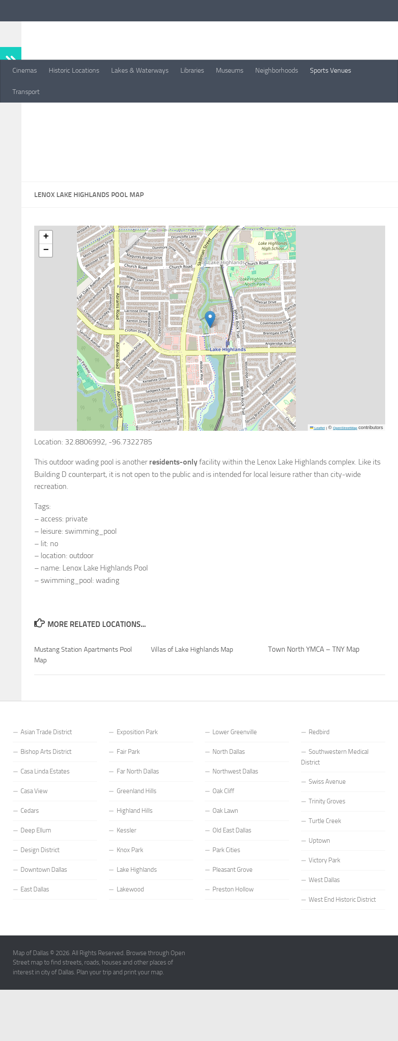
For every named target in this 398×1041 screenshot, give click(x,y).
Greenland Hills (136, 846)
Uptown (319, 896)
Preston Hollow (233, 945)
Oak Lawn (225, 866)
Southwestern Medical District (335, 812)
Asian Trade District (46, 787)
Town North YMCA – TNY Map (314, 704)
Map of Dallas (64, 29)
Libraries (192, 70)
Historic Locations (74, 70)
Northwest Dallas (235, 827)
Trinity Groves (327, 857)
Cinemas (24, 70)
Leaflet (317, 483)
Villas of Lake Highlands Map (194, 704)
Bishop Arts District (46, 807)
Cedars (30, 866)
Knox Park (130, 905)
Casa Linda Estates (45, 827)
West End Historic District (342, 955)
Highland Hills (135, 866)
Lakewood (130, 945)
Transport (26, 92)
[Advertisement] (209, 170)
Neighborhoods (276, 70)
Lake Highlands (137, 925)
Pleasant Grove (232, 925)
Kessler (126, 886)
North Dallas (228, 807)
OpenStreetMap (345, 483)
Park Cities (226, 905)
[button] (210, 375)
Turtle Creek (325, 876)
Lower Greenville (234, 787)
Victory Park (324, 916)
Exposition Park (137, 787)
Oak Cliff (223, 846)
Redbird (319, 787)
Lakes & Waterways (139, 70)
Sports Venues (330, 70)
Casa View (34, 846)
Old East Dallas (231, 886)
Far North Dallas (138, 827)
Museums (229, 70)
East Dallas (35, 945)
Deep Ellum (36, 886)
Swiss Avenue (327, 837)
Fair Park (128, 807)
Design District (40, 905)
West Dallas (324, 935)
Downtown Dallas (44, 925)
